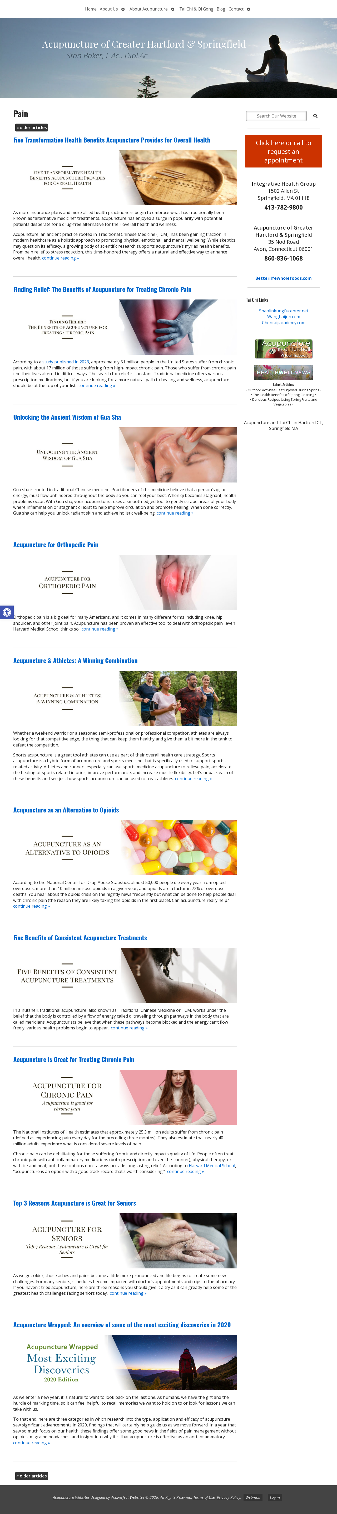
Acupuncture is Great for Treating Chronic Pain (73, 1059)
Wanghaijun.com (283, 316)
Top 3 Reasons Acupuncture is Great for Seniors (74, 1202)
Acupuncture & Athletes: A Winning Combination (75, 660)
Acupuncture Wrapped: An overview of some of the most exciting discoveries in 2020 (122, 1324)
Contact (236, 9)
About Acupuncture (149, 9)
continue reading (60, 258)
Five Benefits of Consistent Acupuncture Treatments (80, 937)
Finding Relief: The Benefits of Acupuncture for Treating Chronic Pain (102, 289)
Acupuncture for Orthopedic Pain (55, 544)
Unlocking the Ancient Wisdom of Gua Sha (67, 416)
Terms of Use (204, 1497)
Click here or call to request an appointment (283, 151)
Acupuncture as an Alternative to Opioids (66, 809)
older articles (31, 127)
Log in (275, 1497)
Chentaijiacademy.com (283, 323)
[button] (7, 612)
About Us (109, 9)
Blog (221, 9)
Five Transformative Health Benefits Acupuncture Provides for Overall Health (111, 139)
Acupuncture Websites (71, 1497)
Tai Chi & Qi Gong (196, 9)
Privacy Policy (228, 1497)
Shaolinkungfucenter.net (283, 311)
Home (91, 9)
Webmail (253, 1497)
